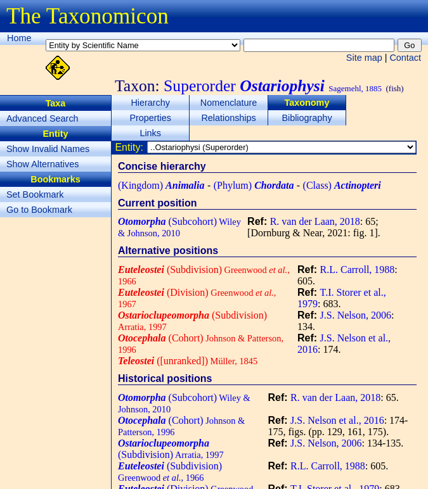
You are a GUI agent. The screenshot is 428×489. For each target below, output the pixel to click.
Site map (364, 58)
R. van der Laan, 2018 (315, 221)
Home (19, 38)
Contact (405, 58)
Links (150, 133)
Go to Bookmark (39, 210)
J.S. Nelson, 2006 (355, 315)
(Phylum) (254, 185)
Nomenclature (228, 103)
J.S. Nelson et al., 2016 (337, 420)
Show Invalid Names (47, 149)
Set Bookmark (34, 194)
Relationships (228, 118)
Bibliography (307, 118)
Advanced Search (42, 118)
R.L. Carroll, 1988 (357, 269)
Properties (150, 118)
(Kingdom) (161, 185)
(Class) (342, 185)
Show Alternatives (42, 164)
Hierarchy (150, 103)
